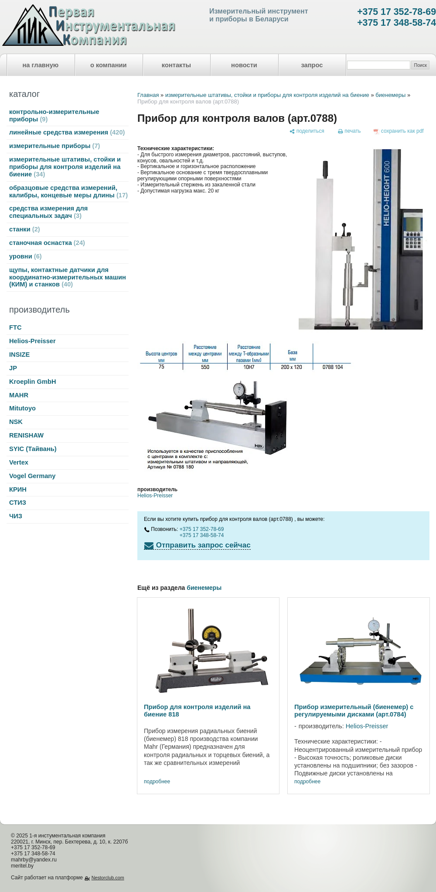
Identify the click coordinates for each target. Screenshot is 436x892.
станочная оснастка (47, 242)
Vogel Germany (32, 475)
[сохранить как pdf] (398, 132)
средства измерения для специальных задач (48, 212)
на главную (41, 65)
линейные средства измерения (67, 132)
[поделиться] (306, 132)
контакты (176, 65)
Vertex (18, 462)
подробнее (157, 782)
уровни (25, 256)
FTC (15, 327)
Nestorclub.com (108, 877)
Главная (148, 95)
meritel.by (22, 866)
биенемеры (390, 95)
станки (24, 229)
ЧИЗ (15, 516)
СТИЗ (17, 502)
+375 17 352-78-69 (396, 12)
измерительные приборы (54, 145)
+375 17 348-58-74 (396, 22)
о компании (108, 65)
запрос (312, 65)
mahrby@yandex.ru (34, 860)
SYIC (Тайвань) (33, 448)
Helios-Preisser (32, 341)
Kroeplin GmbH (32, 381)
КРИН (18, 489)
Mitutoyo (22, 408)
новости (244, 65)
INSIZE (19, 354)
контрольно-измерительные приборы (54, 115)
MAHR (18, 395)
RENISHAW (26, 435)
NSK (16, 421)
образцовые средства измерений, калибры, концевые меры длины (68, 191)
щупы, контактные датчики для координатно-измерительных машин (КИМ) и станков (67, 277)
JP (13, 368)
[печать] (349, 132)
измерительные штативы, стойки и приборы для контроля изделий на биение (65, 167)
